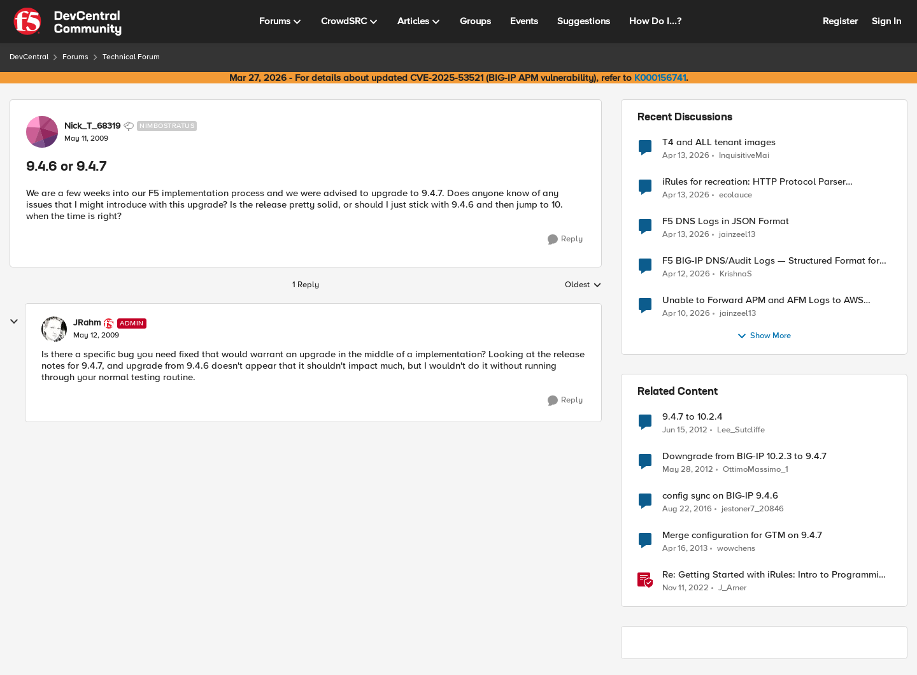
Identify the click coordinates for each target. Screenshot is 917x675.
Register (840, 21)
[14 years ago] (684, 430)
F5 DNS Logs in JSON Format (725, 221)
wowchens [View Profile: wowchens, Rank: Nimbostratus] (736, 548)
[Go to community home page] (67, 21)
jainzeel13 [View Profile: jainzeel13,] (737, 234)
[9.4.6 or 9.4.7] (96, 335)
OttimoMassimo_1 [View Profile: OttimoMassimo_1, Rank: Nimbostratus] (755, 469)
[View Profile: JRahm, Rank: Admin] (54, 329)
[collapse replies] (14, 321)
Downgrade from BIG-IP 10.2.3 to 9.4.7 (744, 456)
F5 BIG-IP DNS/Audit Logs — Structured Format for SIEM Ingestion (770, 260)
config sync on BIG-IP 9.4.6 (720, 495)
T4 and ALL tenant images (719, 142)
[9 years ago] (687, 509)
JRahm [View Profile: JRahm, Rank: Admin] (87, 323)
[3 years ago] (685, 588)
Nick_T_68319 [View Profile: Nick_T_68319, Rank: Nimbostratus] (92, 126)
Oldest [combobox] (583, 285)
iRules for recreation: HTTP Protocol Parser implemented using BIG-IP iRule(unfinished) (754, 181)
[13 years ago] (684, 549)
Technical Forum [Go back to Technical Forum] (131, 57)
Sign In (886, 21)
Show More (764, 336)
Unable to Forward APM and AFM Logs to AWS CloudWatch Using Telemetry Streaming (763, 300)
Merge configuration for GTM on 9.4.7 (742, 535)
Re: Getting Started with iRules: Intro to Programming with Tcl (776, 574)
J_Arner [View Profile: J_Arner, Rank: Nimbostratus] (732, 588)
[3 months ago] (685, 155)
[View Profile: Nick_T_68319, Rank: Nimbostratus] (42, 132)
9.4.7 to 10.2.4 (692, 416)
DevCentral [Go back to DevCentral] (29, 57)
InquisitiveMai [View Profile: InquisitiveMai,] (744, 155)
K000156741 (660, 77)
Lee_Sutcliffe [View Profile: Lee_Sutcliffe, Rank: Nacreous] (741, 430)
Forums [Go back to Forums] (75, 57)
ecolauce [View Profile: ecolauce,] (735, 195)
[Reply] (565, 239)
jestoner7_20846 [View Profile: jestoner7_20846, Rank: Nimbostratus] (753, 509)
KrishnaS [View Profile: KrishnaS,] (736, 274)
